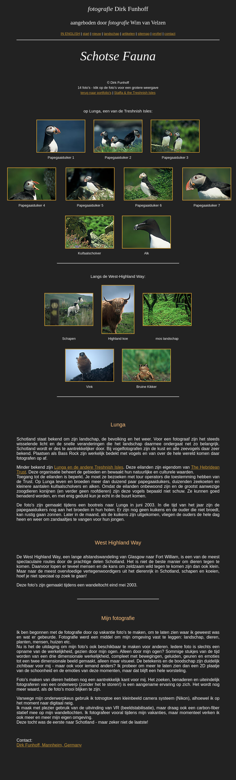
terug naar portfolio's (96, 93)
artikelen (128, 34)
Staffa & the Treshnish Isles (135, 93)
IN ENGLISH (70, 34)
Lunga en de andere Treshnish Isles (88, 467)
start (86, 34)
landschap (111, 34)
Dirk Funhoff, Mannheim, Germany (49, 745)
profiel (157, 34)
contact (170, 34)
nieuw (96, 34)
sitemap (144, 34)
